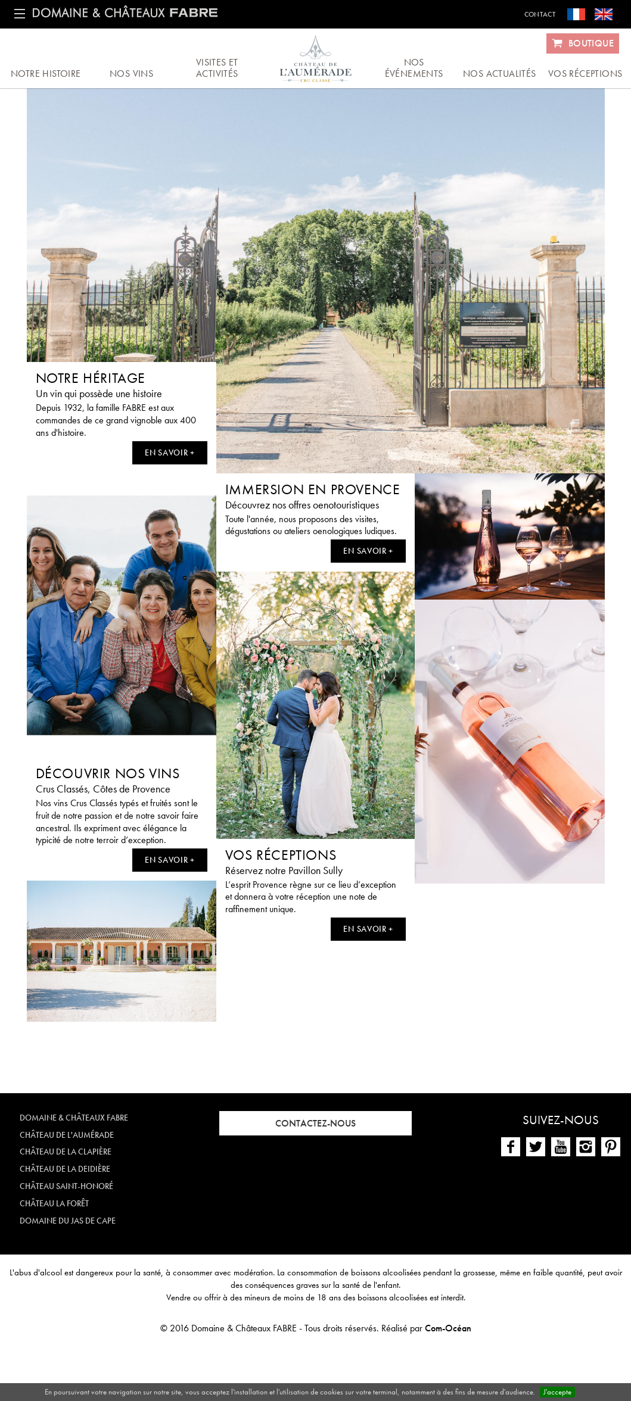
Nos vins (131, 73)
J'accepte (557, 1392)
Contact (539, 14)
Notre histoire (46, 73)
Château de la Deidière (65, 1168)
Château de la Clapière (65, 1151)
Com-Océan (448, 1328)
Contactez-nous (315, 1123)
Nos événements (414, 68)
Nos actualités (499, 73)
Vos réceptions (585, 73)
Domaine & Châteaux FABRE (74, 1117)
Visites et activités (217, 68)
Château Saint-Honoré (66, 1186)
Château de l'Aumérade (67, 1134)
